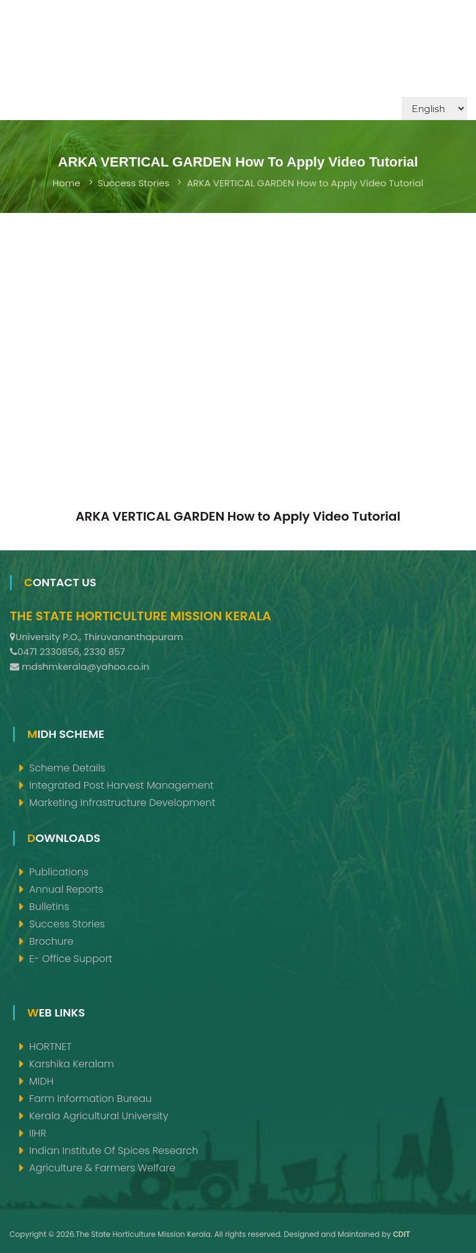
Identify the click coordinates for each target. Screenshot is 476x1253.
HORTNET (50, 1046)
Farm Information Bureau (90, 1098)
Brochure (51, 941)
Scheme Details (67, 768)
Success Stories (134, 182)
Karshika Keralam (71, 1064)
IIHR (37, 1133)
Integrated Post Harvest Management (121, 785)
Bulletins (49, 907)
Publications (59, 872)
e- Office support (70, 959)
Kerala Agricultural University (98, 1116)
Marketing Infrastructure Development (122, 803)
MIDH (41, 1081)
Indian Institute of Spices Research (113, 1150)
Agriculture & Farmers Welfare (102, 1168)
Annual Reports (66, 889)
